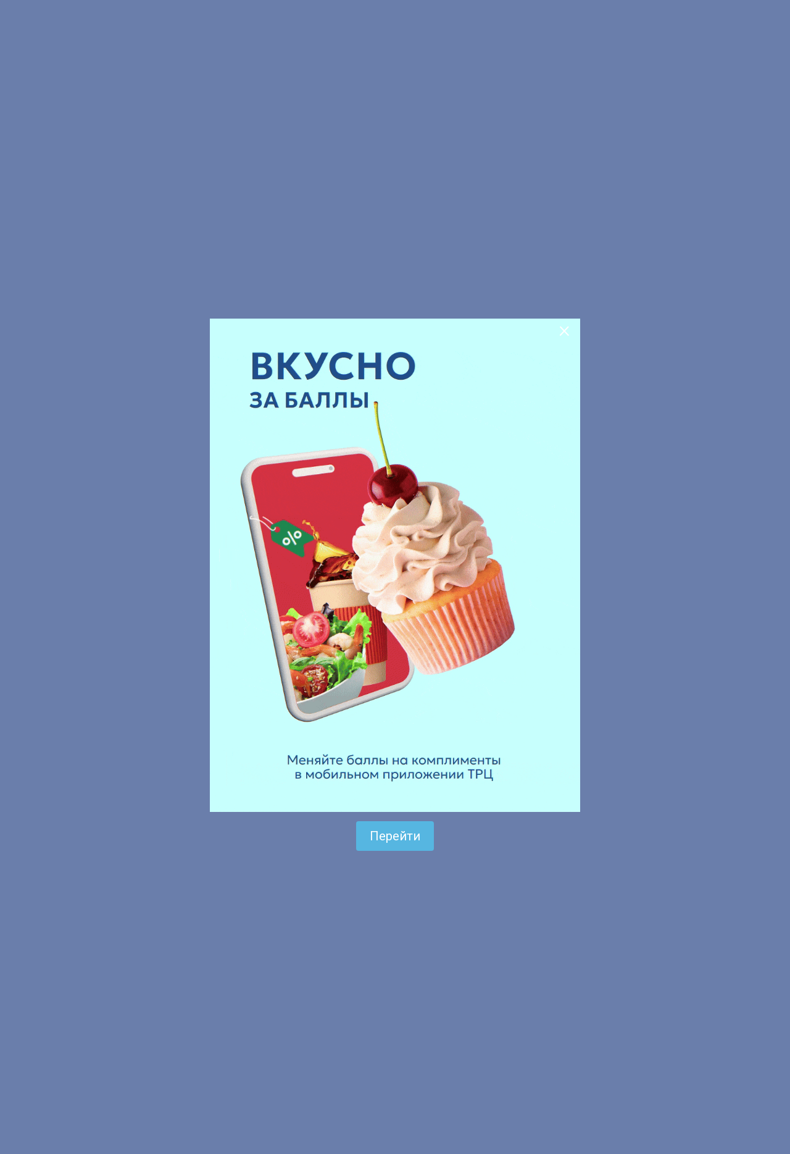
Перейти (395, 836)
